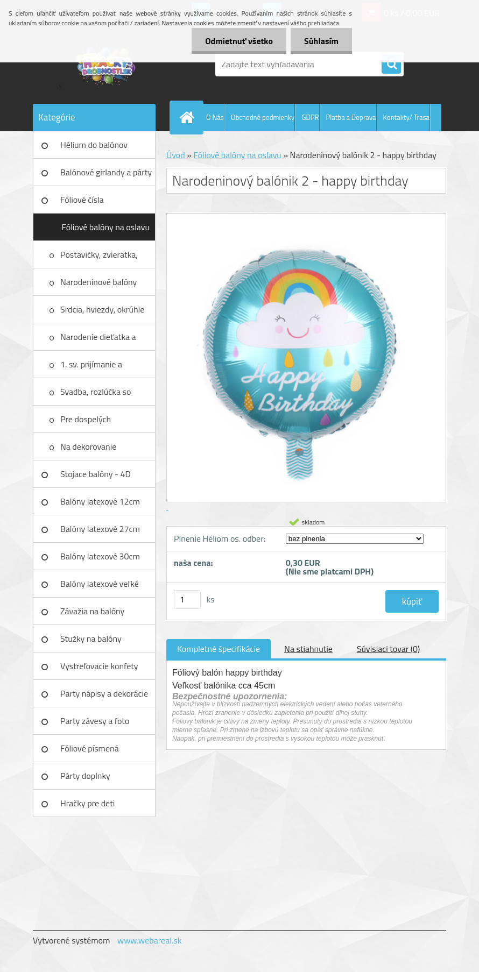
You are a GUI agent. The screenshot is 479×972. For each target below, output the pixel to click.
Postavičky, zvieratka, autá (99, 258)
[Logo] (107, 64)
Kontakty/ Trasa (406, 117)
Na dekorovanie (88, 446)
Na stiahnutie (308, 648)
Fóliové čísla (82, 199)
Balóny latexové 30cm (100, 556)
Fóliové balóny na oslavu (106, 227)
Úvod (175, 154)
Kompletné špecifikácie (218, 648)
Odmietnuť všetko (239, 40)
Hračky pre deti (87, 803)
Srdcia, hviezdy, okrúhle (102, 309)
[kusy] (187, 599)
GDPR (310, 117)
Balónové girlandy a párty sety (106, 176)
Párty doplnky (85, 775)
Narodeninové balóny (98, 281)
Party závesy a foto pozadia (94, 724)
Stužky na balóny (91, 638)
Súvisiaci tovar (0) (388, 648)
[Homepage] (189, 117)
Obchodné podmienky (263, 117)
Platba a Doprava (351, 117)
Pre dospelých (85, 419)
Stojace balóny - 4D (95, 473)
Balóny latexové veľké (99, 583)
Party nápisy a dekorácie (104, 693)
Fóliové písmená (89, 748)
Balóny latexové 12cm (100, 501)
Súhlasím (321, 40)
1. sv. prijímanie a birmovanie (91, 368)
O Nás (215, 117)
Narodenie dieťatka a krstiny (98, 340)
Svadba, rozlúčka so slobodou (95, 395)
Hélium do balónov (94, 144)
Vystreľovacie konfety (99, 665)
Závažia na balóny (92, 611)
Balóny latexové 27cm (100, 528)
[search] (391, 64)
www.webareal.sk (149, 940)
